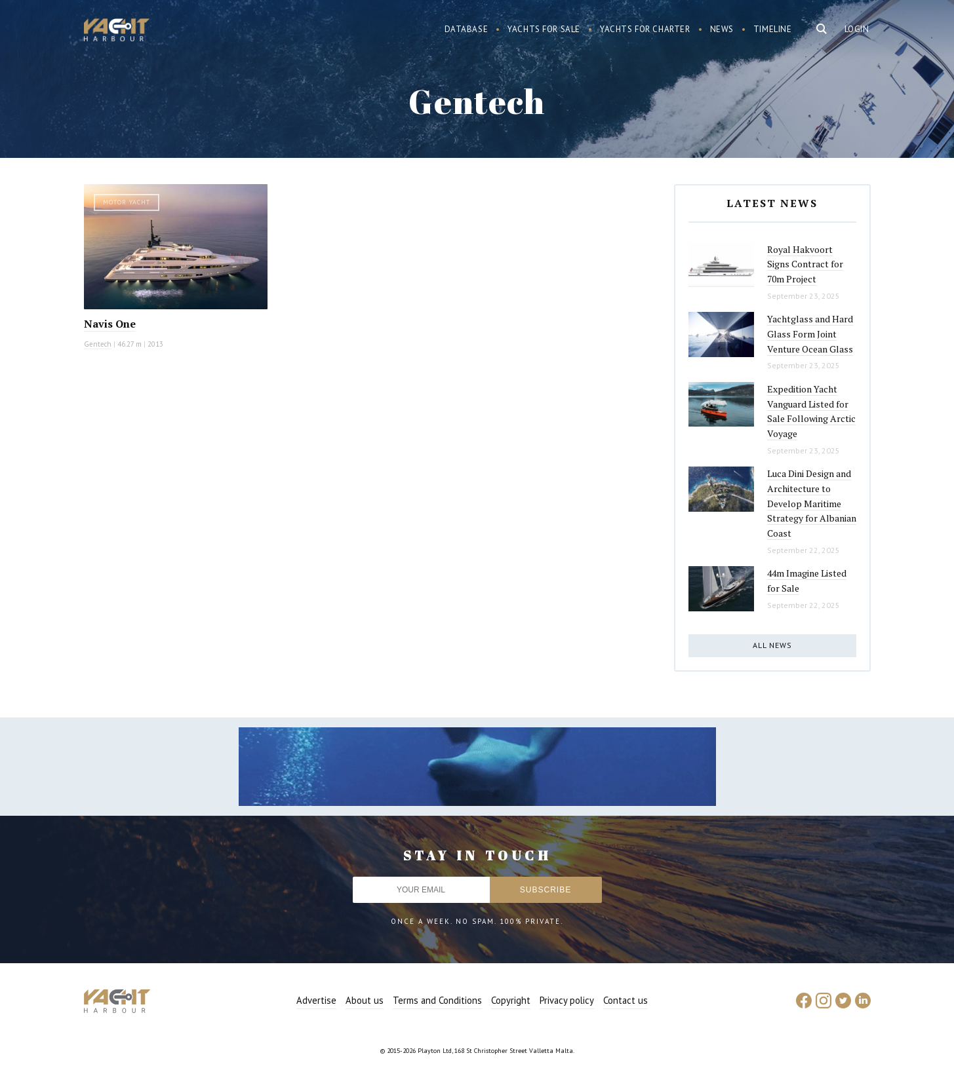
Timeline (772, 29)
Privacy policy (567, 1000)
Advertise (316, 1000)
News (722, 29)
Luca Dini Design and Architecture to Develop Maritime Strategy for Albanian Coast (811, 503)
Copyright (510, 1000)
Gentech (97, 344)
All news (772, 645)
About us (365, 1000)
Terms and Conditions (437, 1000)
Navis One (110, 323)
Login (857, 29)
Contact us (625, 1000)
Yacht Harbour (116, 31)
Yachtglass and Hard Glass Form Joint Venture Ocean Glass (810, 333)
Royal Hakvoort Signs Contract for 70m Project (805, 264)
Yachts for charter (645, 29)
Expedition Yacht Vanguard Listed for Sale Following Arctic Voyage (811, 411)
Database (466, 29)
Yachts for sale (543, 29)
